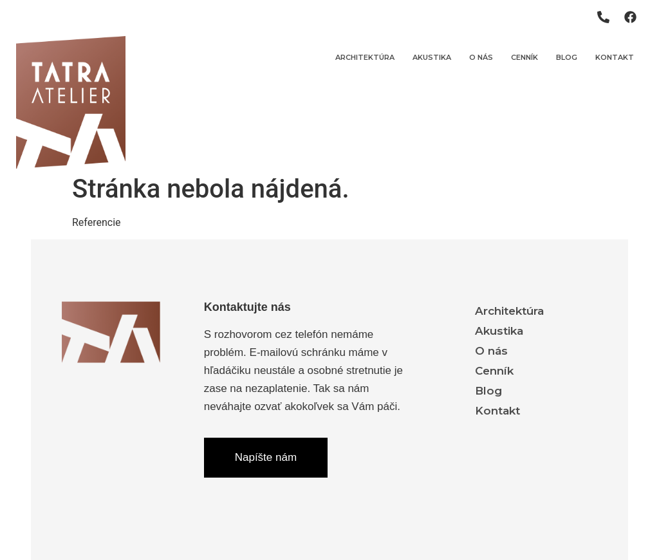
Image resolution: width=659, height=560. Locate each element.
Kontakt (614, 57)
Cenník (524, 57)
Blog (566, 57)
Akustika (432, 57)
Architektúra (364, 57)
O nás (481, 57)
